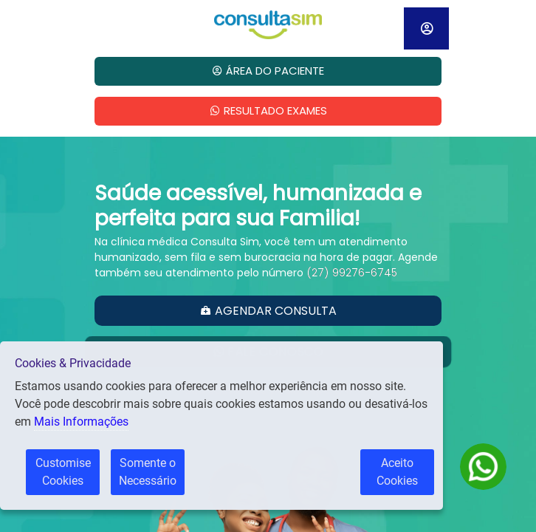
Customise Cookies (63, 472)
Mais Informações (81, 422)
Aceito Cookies (405, 472)
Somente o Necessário (147, 472)
